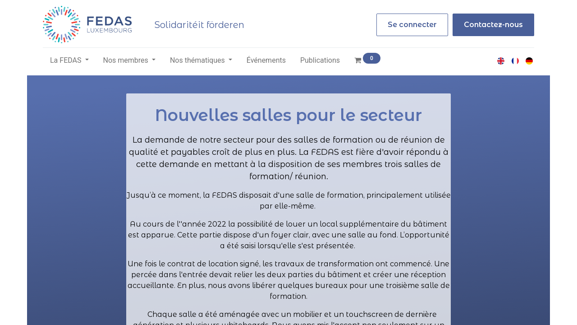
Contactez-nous (493, 24)
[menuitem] (266, 60)
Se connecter (412, 24)
